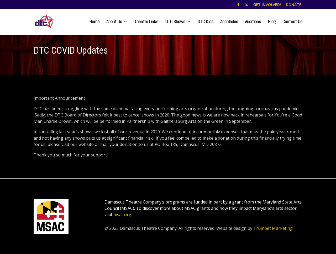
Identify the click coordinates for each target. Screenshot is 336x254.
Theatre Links (146, 22)
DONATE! (294, 5)
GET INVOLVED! (267, 5)
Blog (272, 22)
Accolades (229, 22)
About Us (114, 22)
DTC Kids (205, 22)
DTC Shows (175, 22)
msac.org (122, 214)
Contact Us (292, 22)
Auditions (253, 22)
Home (94, 22)
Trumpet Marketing (273, 228)
